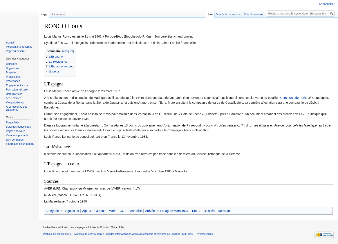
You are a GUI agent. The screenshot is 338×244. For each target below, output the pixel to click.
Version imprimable (17, 135)
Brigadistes (71, 211)
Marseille (136, 211)
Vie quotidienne (15, 102)
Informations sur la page (20, 143)
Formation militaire (17, 89)
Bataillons (11, 63)
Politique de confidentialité (57, 234)
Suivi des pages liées (18, 126)
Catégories (52, 211)
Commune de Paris (293, 97)
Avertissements (205, 234)
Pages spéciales (15, 131)
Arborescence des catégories (16, 108)
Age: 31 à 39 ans (93, 211)
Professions (13, 76)
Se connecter (326, 3)
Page (44, 14)
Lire (210, 14)
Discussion (58, 14)
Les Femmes (13, 98)
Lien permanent (15, 139)
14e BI (196, 211)
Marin (112, 211)
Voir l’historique (253, 14)
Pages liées (13, 122)
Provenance (13, 81)
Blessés (209, 211)
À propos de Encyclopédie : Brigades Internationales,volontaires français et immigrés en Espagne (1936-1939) (134, 234)
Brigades (11, 72)
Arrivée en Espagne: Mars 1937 (166, 211)
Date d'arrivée (14, 94)
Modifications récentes (19, 46)
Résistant (224, 211)
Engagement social (17, 85)
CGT (123, 211)
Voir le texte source (228, 14)
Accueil (10, 42)
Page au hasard (15, 51)
